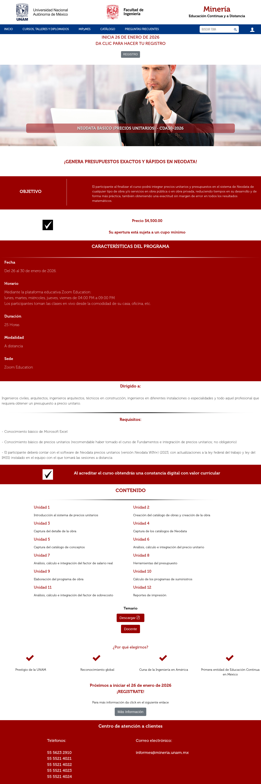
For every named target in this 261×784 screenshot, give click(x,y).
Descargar (130, 618)
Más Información (130, 712)
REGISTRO (130, 54)
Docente (130, 629)
